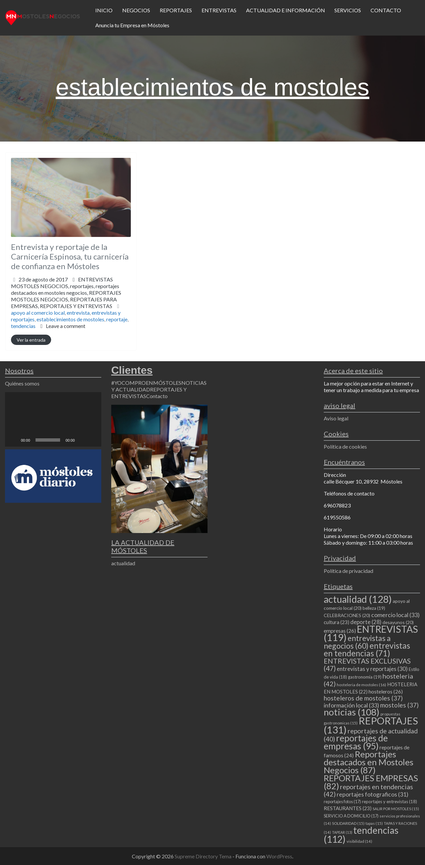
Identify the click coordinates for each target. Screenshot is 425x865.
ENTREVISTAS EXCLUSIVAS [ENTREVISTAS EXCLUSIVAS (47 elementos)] (367, 664)
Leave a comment (65, 326)
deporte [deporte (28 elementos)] (366, 622)
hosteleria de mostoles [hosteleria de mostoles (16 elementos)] (361, 684)
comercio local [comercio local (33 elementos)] (395, 614)
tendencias (23, 326)
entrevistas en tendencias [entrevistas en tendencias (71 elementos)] (367, 649)
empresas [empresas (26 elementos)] (340, 630)
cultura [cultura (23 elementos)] (336, 622)
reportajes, (66, 296)
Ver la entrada (31, 340)
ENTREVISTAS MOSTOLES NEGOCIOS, (66, 292)
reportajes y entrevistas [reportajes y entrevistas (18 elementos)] (389, 801)
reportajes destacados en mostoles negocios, (66, 296)
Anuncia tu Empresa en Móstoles (132, 25)
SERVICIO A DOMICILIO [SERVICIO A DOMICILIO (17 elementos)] (351, 815)
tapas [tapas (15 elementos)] (374, 823)
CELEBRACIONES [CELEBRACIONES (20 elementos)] (347, 615)
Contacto (157, 396)
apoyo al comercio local (38, 312)
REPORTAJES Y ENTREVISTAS (76, 306)
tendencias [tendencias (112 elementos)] (361, 834)
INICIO (104, 10)
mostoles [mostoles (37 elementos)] (399, 705)
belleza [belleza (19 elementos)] (374, 608)
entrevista (78, 312)
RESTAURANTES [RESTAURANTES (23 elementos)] (348, 808)
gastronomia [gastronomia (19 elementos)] (365, 677)
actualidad (123, 563)
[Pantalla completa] (92, 440)
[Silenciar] (82, 440)
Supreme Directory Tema (203, 856)
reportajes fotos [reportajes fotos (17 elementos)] (342, 801)
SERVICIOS (347, 10)
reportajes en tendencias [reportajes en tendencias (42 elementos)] (368, 790)
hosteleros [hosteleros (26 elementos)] (386, 691)
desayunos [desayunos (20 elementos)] (398, 622)
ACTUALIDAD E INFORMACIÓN (285, 10)
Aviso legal (336, 418)
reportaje (117, 319)
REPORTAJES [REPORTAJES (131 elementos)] (371, 725)
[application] (53, 419)
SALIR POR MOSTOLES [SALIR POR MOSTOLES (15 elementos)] (396, 809)
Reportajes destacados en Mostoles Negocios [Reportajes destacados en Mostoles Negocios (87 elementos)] (368, 762)
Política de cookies (345, 446)
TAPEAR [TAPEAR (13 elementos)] (342, 832)
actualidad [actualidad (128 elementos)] (358, 599)
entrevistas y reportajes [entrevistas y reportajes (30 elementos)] (372, 668)
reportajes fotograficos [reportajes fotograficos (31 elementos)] (372, 794)
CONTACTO (386, 10)
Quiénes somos (22, 383)
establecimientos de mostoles (70, 319)
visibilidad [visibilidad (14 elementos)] (359, 841)
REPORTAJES (176, 10)
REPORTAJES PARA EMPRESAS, (64, 302)
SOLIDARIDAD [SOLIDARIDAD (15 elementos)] (348, 823)
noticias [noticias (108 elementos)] (352, 711)
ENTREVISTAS (219, 10)
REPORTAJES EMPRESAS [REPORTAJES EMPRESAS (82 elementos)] (371, 782)
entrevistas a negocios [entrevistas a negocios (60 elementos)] (357, 641)
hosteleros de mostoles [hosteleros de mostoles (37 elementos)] (363, 698)
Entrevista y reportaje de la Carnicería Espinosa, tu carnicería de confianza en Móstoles (69, 256)
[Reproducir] (13, 440)
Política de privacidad (348, 571)
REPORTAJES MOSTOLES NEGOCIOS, (66, 299)
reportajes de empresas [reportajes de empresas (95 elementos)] (356, 742)
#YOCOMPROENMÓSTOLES (146, 382)
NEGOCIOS (136, 10)
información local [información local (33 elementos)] (351, 705)
